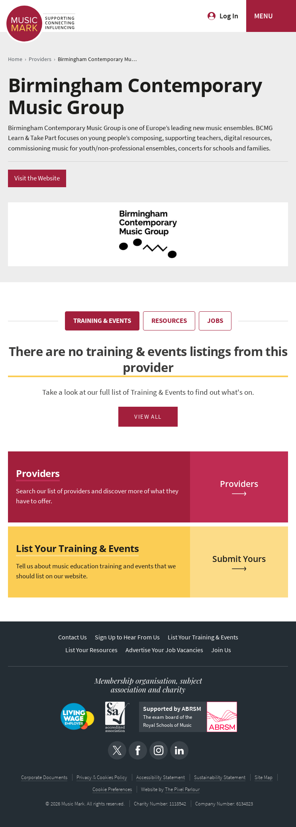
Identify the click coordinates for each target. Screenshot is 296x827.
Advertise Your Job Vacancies (164, 650)
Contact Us (72, 637)
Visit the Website (37, 178)
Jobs (215, 320)
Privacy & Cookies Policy (101, 777)
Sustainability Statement (219, 777)
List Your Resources (91, 650)
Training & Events (102, 320)
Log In (229, 16)
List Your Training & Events (203, 637)
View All (148, 417)
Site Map (263, 777)
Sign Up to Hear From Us (127, 637)
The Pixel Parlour (182, 789)
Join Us (221, 650)
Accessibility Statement (160, 777)
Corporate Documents (44, 777)
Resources (169, 320)
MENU (263, 16)
